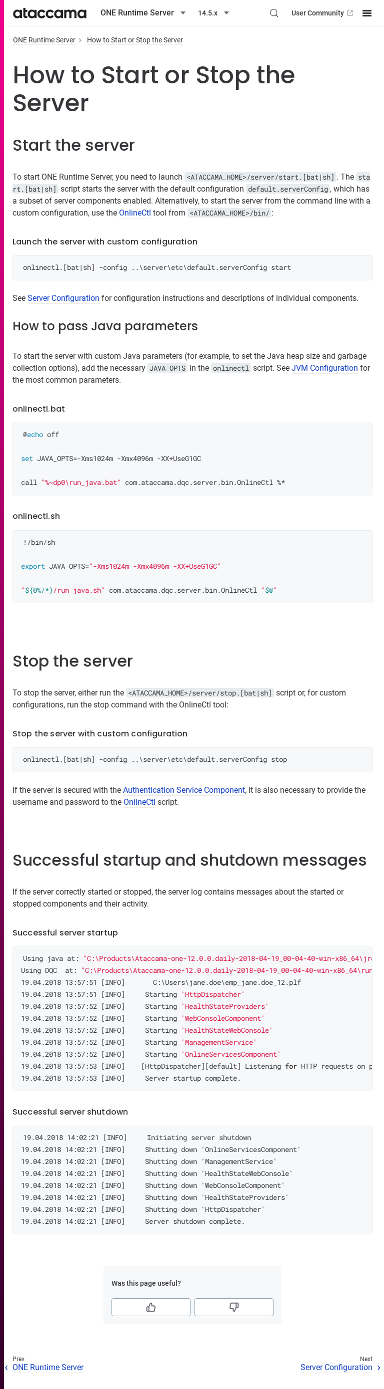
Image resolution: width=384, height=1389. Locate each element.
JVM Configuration (325, 368)
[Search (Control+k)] (274, 13)
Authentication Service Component (184, 790)
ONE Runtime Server (44, 40)
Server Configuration (64, 298)
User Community (323, 13)
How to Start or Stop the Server (135, 40)
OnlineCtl (135, 213)
